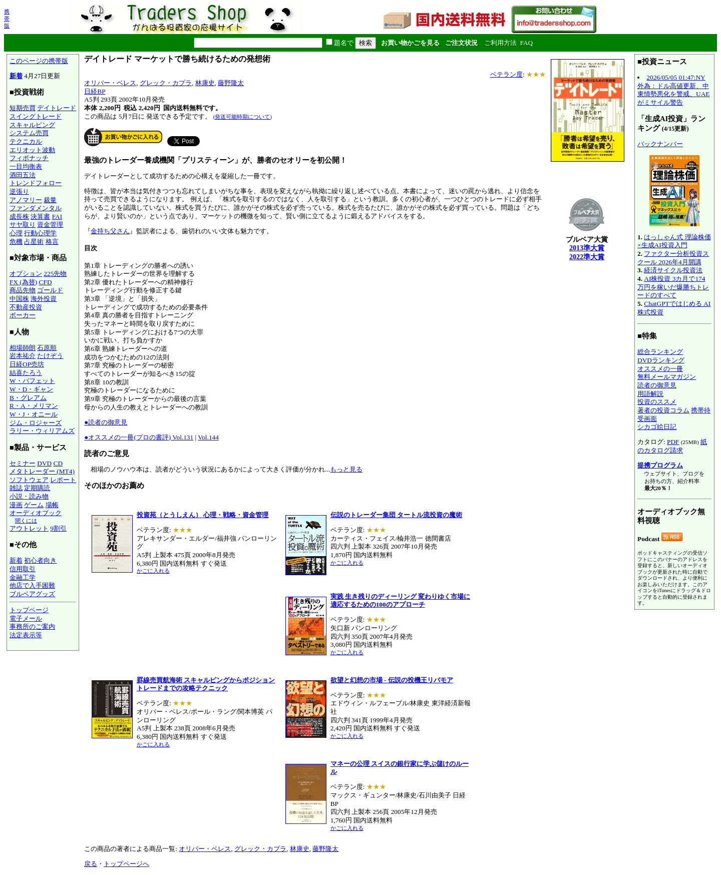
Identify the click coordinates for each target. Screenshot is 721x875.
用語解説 (650, 393)
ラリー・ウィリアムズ (42, 430)
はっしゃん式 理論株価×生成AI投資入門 (674, 241)
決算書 (40, 216)
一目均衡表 (26, 166)
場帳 (52, 505)
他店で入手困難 (32, 585)
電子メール (26, 618)
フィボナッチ (29, 158)
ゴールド (50, 290)
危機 (16, 241)
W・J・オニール (34, 414)
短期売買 (23, 108)
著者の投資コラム (663, 410)
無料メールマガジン (666, 376)
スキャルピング (32, 125)
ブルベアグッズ (32, 594)
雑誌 (16, 488)
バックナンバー (660, 144)
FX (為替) (23, 282)
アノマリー (26, 200)
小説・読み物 (29, 496)
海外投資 (44, 298)
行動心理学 (40, 233)
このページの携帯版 (39, 61)
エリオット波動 (32, 150)
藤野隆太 (231, 83)
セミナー (23, 463)
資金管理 (50, 224)
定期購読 (37, 488)
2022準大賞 (586, 257)
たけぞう (50, 355)
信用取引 (23, 569)
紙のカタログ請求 (672, 446)
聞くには (26, 521)
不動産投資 (26, 307)
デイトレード (56, 108)
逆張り (19, 191)
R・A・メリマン (34, 405)
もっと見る (346, 469)
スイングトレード (36, 116)
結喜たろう (26, 372)
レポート (63, 480)
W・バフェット (32, 380)
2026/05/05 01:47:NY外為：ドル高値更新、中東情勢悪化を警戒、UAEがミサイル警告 (673, 90)
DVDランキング (660, 360)
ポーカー (23, 315)
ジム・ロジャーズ (36, 422)
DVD (44, 463)
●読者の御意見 (105, 422)
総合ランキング (660, 351)
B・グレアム (28, 397)
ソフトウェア (29, 480)
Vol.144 (208, 437)
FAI (57, 216)
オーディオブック (36, 513)
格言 (52, 241)
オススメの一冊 (660, 368)
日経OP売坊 (27, 364)
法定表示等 (26, 635)
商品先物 (23, 290)
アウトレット (29, 528)
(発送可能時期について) (242, 117)
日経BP (94, 91)
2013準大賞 (586, 248)
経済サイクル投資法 (673, 270)
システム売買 (29, 133)
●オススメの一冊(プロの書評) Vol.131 (138, 437)
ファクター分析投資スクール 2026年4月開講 (673, 258)
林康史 (205, 83)
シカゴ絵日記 (656, 426)
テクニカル (26, 141)
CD (58, 463)
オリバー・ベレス (110, 83)
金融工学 (23, 577)
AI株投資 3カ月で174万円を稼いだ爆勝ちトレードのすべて (673, 287)
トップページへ (126, 863)
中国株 (19, 298)
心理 (16, 233)
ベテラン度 (506, 74)
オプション (26, 273)
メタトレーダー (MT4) (42, 471)
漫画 (16, 505)
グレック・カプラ (166, 83)
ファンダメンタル (36, 208)
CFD (45, 282)
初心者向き (40, 560)
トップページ (29, 610)
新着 (16, 76)
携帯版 (7, 19)
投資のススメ (656, 401)
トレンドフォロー (36, 183)
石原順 (47, 347)
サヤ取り (23, 224)
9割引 (58, 528)
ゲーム (34, 505)
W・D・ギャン (31, 389)
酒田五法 (23, 175)
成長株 (19, 216)
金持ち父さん (110, 231)
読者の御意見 (656, 385)
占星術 (34, 241)
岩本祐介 (23, 355)
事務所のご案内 (32, 626)
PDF (673, 442)
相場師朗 (23, 347)
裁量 (50, 200)
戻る (90, 863)
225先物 (55, 273)
